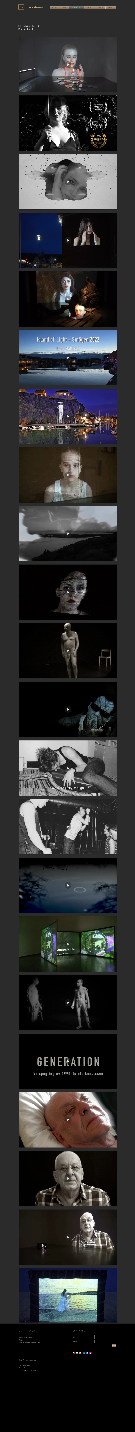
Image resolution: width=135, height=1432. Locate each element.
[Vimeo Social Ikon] (77, 1353)
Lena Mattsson (35, 7)
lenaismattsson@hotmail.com (30, 1343)
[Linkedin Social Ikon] (84, 1353)
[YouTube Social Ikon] (74, 1353)
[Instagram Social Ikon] (90, 1353)
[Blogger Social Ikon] (80, 1353)
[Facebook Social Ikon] (87, 1353)
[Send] (114, 1345)
